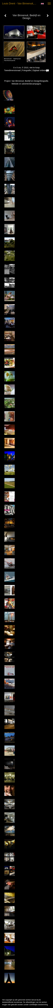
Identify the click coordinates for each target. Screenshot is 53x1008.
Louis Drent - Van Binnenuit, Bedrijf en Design (20, 3)
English (42, 4)
